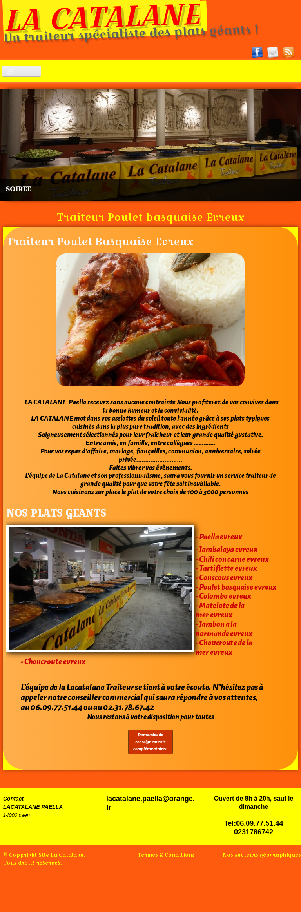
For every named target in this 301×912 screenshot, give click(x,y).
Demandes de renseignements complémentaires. (150, 742)
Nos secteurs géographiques (262, 854)
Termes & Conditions (166, 854)
